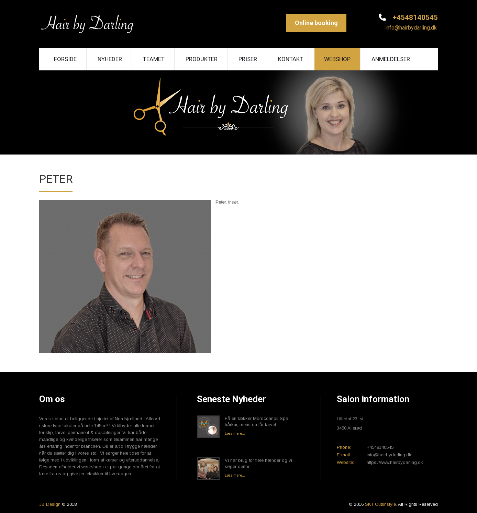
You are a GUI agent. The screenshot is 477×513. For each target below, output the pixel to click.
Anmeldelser (390, 59)
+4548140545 (414, 17)
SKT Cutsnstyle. (381, 504)
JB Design (49, 504)
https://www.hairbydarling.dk (395, 462)
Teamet (154, 59)
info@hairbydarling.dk (410, 27)
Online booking (316, 22)
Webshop (337, 59)
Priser (247, 59)
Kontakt (290, 59)
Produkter (202, 59)
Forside (65, 59)
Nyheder (110, 59)
